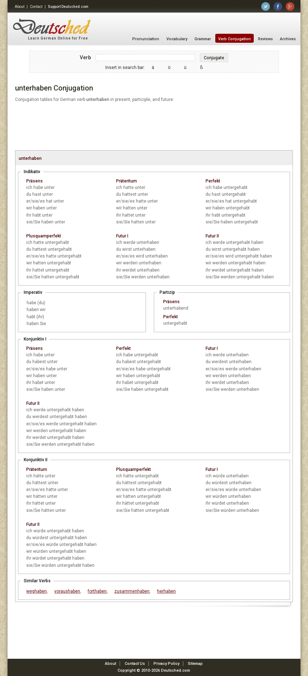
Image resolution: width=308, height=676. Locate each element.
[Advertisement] (154, 127)
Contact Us (135, 663)
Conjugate (214, 57)
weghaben (36, 591)
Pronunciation (145, 39)
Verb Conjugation (234, 39)
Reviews (265, 39)
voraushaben (67, 591)
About (19, 7)
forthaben (97, 591)
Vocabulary (176, 39)
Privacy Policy (166, 663)
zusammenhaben (132, 591)
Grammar (202, 39)
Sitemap (195, 663)
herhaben (166, 591)
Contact (36, 7)
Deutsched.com (175, 670)
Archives (288, 39)
